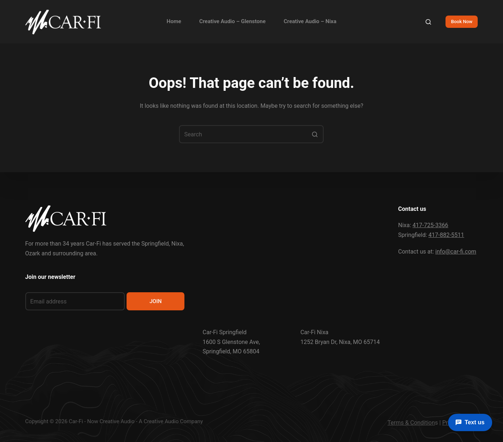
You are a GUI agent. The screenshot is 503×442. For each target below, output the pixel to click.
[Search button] (315, 134)
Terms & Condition (411, 422)
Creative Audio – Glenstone (232, 21)
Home (174, 21)
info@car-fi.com (455, 251)
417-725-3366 (430, 225)
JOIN (156, 301)
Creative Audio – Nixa (310, 21)
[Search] (428, 22)
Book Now (461, 21)
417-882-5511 (446, 234)
